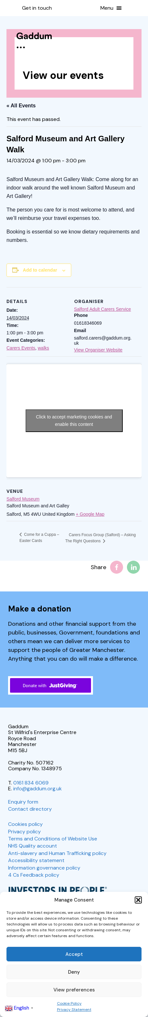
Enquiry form (23, 801)
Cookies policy (25, 824)
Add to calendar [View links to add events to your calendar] (40, 270)
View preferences (74, 990)
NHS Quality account (32, 845)
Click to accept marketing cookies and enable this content (74, 420)
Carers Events (20, 348)
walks (43, 348)
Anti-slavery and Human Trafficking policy (57, 853)
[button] (138, 900)
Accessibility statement (36, 860)
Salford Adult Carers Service (102, 309)
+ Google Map (90, 514)
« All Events (21, 105)
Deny (74, 972)
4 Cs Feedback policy (33, 874)
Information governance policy (44, 867)
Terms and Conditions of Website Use (52, 838)
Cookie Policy (69, 1003)
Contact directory (30, 809)
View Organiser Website (98, 349)
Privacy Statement (74, 1009)
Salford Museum (23, 499)
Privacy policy (24, 831)
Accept (74, 954)
